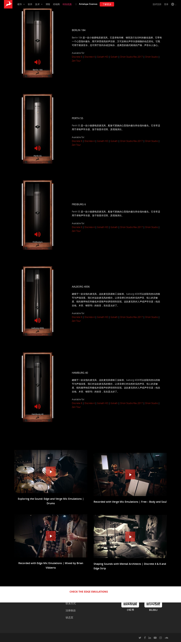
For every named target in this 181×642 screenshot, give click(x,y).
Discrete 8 (77, 56)
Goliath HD (102, 56)
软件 (30, 4)
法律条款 (71, 610)
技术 (39, 4)
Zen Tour (76, 60)
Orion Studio (151, 56)
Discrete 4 (89, 56)
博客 (48, 4)
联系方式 (71, 603)
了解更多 (106, 4)
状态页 (69, 617)
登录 (166, 4)
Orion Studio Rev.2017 (131, 56)
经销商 (56, 4)
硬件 (21, 4)
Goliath (114, 56)
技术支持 (157, 4)
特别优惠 (67, 4)
